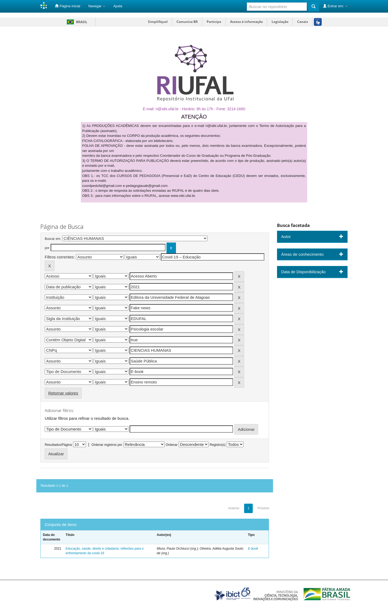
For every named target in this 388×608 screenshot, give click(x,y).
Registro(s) (218, 445)
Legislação (280, 21)
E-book (253, 548)
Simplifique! (158, 21)
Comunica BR (187, 21)
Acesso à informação (246, 21)
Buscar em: (53, 239)
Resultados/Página (58, 445)
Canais (302, 21)
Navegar (96, 6)
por (47, 248)
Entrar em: (335, 6)
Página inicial (67, 6)
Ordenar (172, 445)
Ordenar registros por (106, 445)
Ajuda (117, 6)
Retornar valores (63, 393)
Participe (214, 21)
